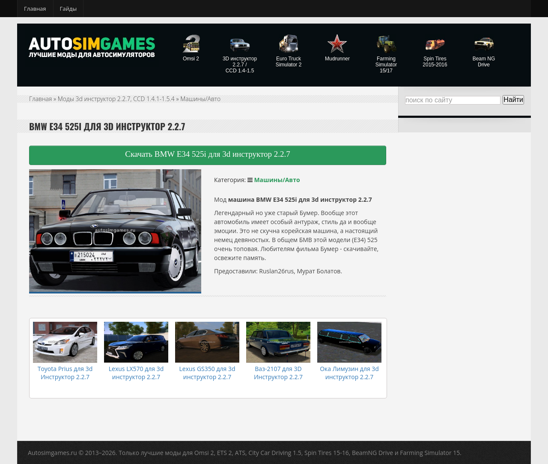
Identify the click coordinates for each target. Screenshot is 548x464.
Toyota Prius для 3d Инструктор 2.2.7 (65, 373)
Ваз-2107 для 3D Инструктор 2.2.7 (278, 373)
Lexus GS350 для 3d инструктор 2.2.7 (207, 373)
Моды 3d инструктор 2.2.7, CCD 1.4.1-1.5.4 (116, 99)
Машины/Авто (200, 99)
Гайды (68, 8)
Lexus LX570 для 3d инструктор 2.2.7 (136, 373)
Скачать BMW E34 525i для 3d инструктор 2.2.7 (207, 154)
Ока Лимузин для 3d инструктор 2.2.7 (349, 373)
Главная (35, 8)
